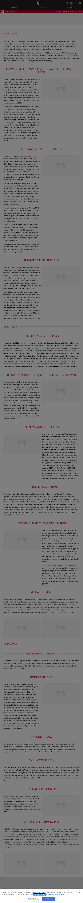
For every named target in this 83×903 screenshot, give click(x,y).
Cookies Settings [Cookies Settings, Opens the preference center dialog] (33, 899)
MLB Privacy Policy (39, 894)
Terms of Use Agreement (56, 894)
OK (48, 899)
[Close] (79, 892)
